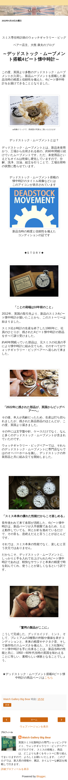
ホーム (34, 719)
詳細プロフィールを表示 (15, 769)
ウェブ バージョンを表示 (34, 726)
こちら (48, 677)
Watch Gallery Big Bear (36, 737)
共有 (7, 705)
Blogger (40, 776)
